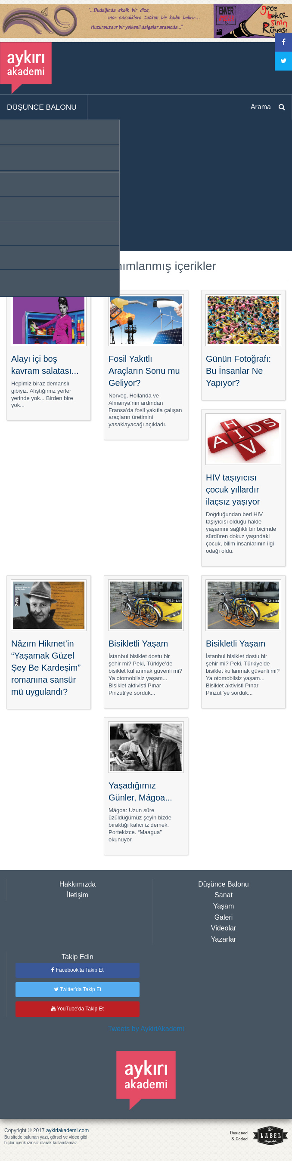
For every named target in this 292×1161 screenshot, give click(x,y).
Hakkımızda (77, 884)
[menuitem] (43, 108)
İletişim (77, 895)
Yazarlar (223, 939)
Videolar (223, 928)
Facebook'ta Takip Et (77, 970)
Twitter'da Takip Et (78, 989)
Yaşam (223, 906)
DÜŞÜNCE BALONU (42, 107)
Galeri (223, 917)
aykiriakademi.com (67, 1130)
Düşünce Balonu (223, 884)
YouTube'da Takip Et (77, 1009)
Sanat (223, 895)
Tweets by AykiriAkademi (146, 1028)
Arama (261, 107)
